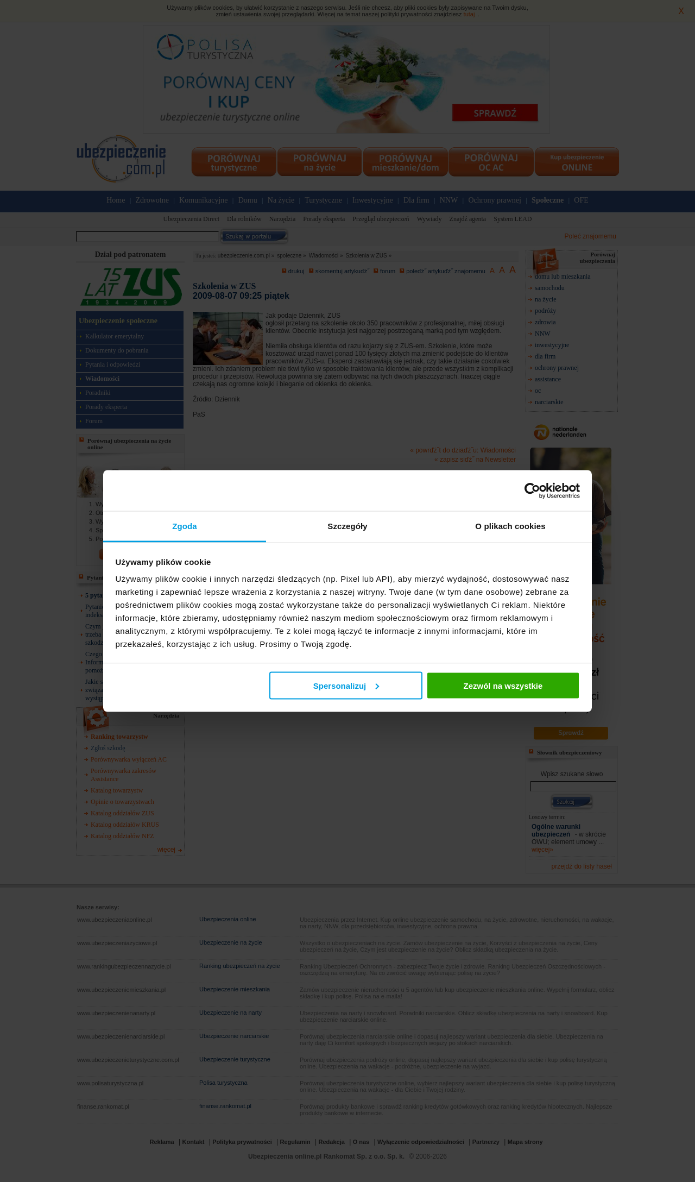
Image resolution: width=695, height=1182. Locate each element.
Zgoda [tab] (184, 526)
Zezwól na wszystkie (502, 685)
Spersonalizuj (346, 685)
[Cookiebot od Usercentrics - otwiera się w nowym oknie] (532, 490)
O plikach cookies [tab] (510, 526)
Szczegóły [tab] (347, 526)
